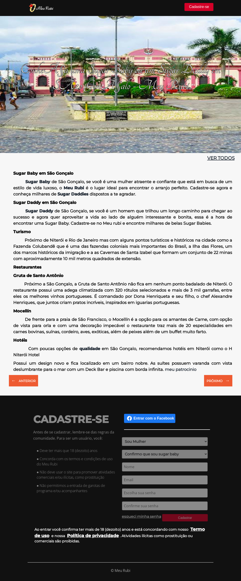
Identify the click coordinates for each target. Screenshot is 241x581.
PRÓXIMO (218, 380)
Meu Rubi (73, 187)
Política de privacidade (93, 535)
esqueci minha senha (140, 516)
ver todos (221, 158)
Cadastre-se (199, 7)
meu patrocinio (180, 369)
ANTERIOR (23, 380)
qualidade (89, 348)
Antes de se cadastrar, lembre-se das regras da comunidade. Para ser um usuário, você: (74, 435)
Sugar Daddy (39, 211)
